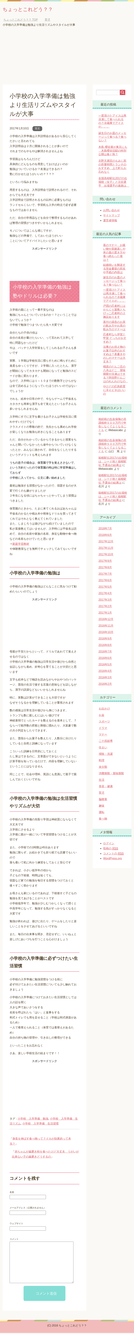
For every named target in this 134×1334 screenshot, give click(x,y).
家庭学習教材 (20, 544)
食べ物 (103, 819)
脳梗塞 (103, 800)
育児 (37, 129)
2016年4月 (105, 672)
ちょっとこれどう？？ (35, 9)
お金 (101, 716)
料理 (101, 761)
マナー (103, 735)
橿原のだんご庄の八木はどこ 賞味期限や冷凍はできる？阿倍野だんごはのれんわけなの (115, 375)
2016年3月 (105, 678)
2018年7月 (105, 529)
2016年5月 (105, 665)
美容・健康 (106, 787)
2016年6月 (105, 659)
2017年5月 (105, 587)
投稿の (110, 849)
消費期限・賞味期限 (111, 774)
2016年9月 (105, 639)
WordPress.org (112, 859)
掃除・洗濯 (106, 754)
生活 (101, 780)
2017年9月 (105, 561)
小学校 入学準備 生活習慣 (40, 1124)
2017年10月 (105, 555)
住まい (103, 748)
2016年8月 (105, 646)
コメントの (113, 854)
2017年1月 (105, 613)
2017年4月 (105, 594)
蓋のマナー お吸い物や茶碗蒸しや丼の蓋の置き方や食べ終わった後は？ (114, 253)
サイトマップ (111, 216)
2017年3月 (105, 600)
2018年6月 (105, 536)
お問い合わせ (111, 211)
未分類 (103, 767)
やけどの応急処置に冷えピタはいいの (114, 391)
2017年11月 (105, 548)
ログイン (108, 844)
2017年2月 (105, 607)
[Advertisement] (67, 59)
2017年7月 (105, 574)
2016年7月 (105, 652)
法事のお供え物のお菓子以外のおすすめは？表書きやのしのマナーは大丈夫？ (114, 355)
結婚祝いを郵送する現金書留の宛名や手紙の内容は (114, 269)
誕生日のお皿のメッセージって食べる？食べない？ (112, 138)
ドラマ (103, 729)
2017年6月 (105, 581)
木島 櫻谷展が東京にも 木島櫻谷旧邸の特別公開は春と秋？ (112, 151)
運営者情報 (110, 221)
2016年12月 (105, 620)
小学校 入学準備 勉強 (33, 1119)
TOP (20, 20)
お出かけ (104, 709)
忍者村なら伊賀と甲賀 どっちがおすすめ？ (114, 339)
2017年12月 (105, 542)
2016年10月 (105, 633)
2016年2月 (105, 684)
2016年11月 (105, 626)
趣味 (101, 806)
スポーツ (104, 722)
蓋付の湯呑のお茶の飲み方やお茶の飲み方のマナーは (114, 327)
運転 (101, 813)
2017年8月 (105, 568)
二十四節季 (106, 742)
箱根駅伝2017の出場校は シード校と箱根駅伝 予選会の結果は (112, 462)
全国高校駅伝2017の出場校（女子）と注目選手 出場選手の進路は (113, 183)
